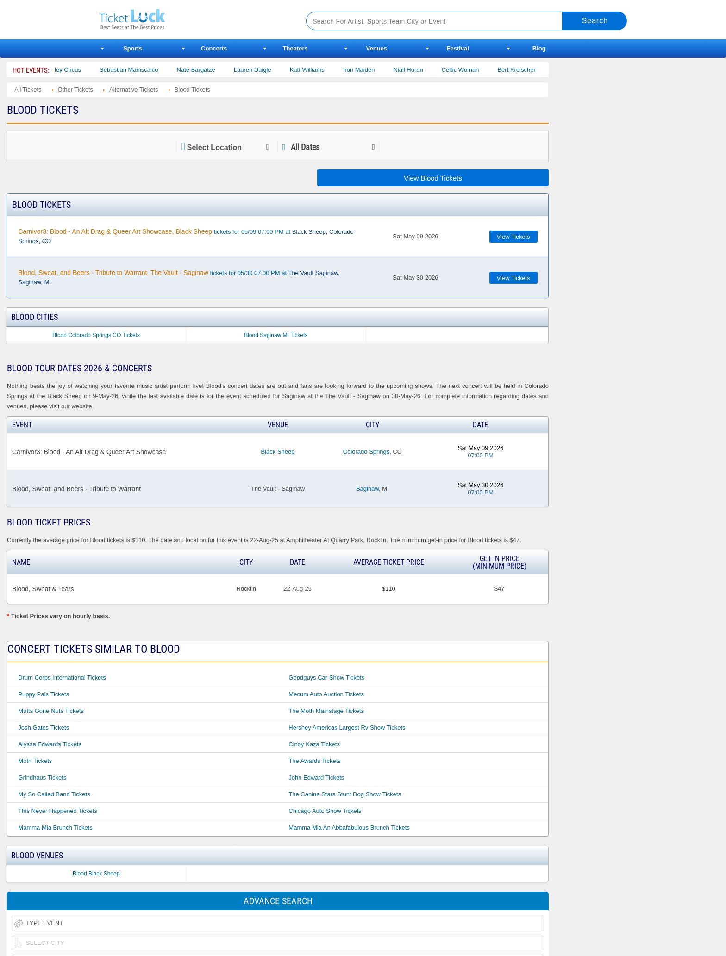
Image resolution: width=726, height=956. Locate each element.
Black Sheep (277, 451)
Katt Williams (317, 69)
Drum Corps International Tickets (62, 677)
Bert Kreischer (526, 69)
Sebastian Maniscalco (139, 69)
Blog (539, 48)
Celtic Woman (470, 69)
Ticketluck (191, 19)
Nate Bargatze (206, 69)
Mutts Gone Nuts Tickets (51, 710)
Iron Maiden (369, 69)
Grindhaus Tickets (42, 777)
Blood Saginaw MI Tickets (275, 335)
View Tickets (513, 236)
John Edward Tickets (316, 777)
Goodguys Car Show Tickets (326, 677)
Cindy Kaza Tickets (314, 744)
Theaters (295, 48)
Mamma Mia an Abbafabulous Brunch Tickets (349, 827)
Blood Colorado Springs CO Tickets (96, 335)
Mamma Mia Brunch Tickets (55, 827)
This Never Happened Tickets (57, 810)
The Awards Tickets (314, 760)
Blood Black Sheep (96, 873)
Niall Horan (418, 69)
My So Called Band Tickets (54, 794)
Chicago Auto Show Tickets (325, 810)
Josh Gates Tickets (43, 727)
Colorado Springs (366, 451)
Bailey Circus (73, 69)
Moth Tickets (35, 760)
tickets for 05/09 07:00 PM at (185, 236)
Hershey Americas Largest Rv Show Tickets (346, 727)
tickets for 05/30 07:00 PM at (178, 277)
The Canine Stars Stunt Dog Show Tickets (344, 794)
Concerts (214, 48)
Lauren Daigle (262, 69)
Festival (458, 48)
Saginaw (367, 488)
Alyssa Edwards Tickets (49, 744)
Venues (376, 48)
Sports (132, 48)
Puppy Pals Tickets (43, 694)
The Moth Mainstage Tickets (326, 710)
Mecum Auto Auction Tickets (326, 694)
